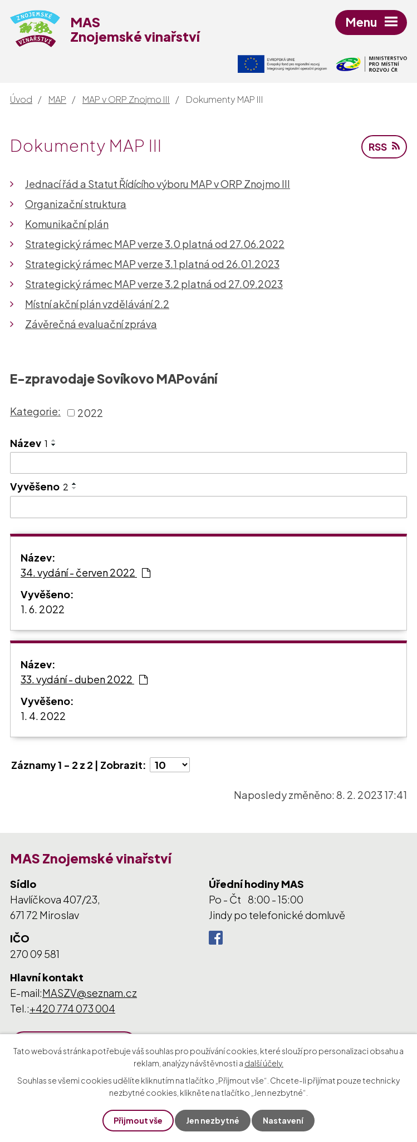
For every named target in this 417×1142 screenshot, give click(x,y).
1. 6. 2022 (43, 609)
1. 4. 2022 (43, 715)
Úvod (21, 99)
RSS (384, 146)
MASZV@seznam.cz (89, 992)
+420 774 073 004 (72, 1008)
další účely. (263, 1063)
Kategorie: (35, 411)
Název (29, 442)
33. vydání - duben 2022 (84, 679)
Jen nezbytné (212, 1120)
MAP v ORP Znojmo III (126, 99)
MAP (57, 99)
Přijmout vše (138, 1120)
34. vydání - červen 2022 (85, 572)
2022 (90, 412)
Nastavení (283, 1120)
